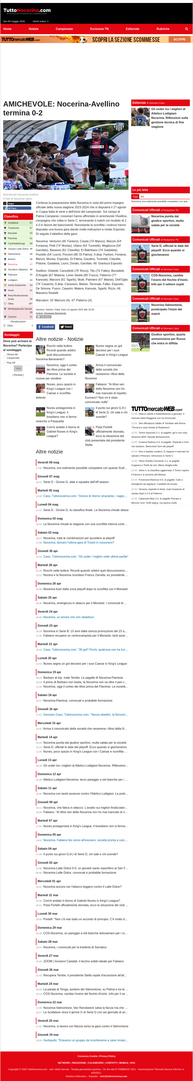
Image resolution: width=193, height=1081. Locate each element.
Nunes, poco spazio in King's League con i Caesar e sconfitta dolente (88, 751)
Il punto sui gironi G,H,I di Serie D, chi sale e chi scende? (112, 412)
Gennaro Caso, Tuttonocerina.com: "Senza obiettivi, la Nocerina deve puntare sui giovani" (102, 714)
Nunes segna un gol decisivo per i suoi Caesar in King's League (112, 350)
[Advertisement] (96, 72)
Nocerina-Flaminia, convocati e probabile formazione (78, 700)
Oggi (135, 196)
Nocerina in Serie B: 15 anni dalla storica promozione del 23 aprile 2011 (90, 631)
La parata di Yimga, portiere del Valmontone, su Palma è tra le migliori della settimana (99, 989)
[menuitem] (187, 29)
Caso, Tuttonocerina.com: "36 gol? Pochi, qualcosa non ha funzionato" (89, 649)
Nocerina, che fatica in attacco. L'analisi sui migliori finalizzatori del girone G (93, 807)
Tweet (66, 327)
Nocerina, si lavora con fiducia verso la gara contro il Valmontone (85, 1026)
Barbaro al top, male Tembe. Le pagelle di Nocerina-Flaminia (83, 677)
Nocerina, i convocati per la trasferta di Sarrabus (75, 947)
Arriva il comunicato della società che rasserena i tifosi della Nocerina (88, 728)
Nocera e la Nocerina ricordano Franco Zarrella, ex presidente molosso (89, 575)
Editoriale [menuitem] (132, 28)
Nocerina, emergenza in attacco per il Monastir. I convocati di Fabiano (89, 603)
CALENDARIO (96, 1062)
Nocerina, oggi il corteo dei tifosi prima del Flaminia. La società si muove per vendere (99, 686)
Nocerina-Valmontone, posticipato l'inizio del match (166, 309)
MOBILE (123, 1062)
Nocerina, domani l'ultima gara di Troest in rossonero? (78, 542)
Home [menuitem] (7, 28)
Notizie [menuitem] (33, 28)
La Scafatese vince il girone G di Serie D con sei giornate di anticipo (87, 1012)
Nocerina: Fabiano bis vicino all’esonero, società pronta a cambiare (87, 840)
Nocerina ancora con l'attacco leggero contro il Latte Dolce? (82, 886)
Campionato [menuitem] (64, 28)
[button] (18, 368)
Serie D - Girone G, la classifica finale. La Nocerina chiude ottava (86, 510)
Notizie (49, 309)
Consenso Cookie (87, 1056)
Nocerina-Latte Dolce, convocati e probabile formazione (79, 872)
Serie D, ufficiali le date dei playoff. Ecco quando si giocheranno (85, 747)
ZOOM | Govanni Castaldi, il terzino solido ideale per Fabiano (83, 961)
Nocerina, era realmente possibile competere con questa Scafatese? (88, 468)
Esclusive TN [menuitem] (99, 28)
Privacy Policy (107, 1056)
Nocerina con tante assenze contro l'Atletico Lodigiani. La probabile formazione (95, 793)
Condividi (46, 327)
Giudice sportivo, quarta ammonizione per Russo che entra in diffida (168, 339)
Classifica (11, 216)
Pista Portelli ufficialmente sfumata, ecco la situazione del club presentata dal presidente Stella (105, 436)
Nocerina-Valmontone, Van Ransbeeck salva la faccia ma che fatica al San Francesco (99, 1007)
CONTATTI (111, 1062)
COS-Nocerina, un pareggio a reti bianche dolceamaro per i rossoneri (88, 933)
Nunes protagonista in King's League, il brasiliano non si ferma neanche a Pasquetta (98, 826)
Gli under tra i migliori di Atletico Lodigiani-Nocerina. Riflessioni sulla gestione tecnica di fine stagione (109, 765)
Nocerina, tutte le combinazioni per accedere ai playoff (79, 538)
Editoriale (139, 102)
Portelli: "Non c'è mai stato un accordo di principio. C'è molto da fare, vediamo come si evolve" (105, 919)
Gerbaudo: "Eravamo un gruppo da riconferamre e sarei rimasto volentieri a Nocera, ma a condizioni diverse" (114, 1040)
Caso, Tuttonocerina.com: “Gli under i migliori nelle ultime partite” (85, 556)
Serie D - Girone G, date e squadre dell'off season (76, 482)
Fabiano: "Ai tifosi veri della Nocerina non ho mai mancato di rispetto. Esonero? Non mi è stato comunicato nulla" (106, 393)
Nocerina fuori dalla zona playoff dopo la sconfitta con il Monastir (85, 589)
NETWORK (64, 1062)
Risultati (18, 375)
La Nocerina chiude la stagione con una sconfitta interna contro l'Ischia (89, 524)
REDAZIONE (79, 1062)
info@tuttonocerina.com (113, 1076)
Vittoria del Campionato (13, 356)
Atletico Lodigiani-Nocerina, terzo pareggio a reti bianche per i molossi (89, 779)
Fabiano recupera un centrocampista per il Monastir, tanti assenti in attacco (92, 635)
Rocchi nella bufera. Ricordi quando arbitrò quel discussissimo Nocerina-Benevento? (98, 570)
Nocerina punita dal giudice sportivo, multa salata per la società (84, 742)
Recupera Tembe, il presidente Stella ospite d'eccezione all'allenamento (90, 975)
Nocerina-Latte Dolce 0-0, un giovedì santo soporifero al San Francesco (90, 868)
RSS (132, 1062)
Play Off (11, 362)
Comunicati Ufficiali (146, 210)
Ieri (142, 196)
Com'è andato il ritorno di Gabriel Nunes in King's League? (63, 432)
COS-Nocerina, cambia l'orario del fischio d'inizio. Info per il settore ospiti (91, 993)
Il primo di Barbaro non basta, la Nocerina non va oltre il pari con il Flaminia (92, 682)
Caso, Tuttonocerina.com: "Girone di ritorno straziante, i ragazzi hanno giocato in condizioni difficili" (108, 496)
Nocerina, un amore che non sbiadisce (68, 617)
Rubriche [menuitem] (163, 28)
